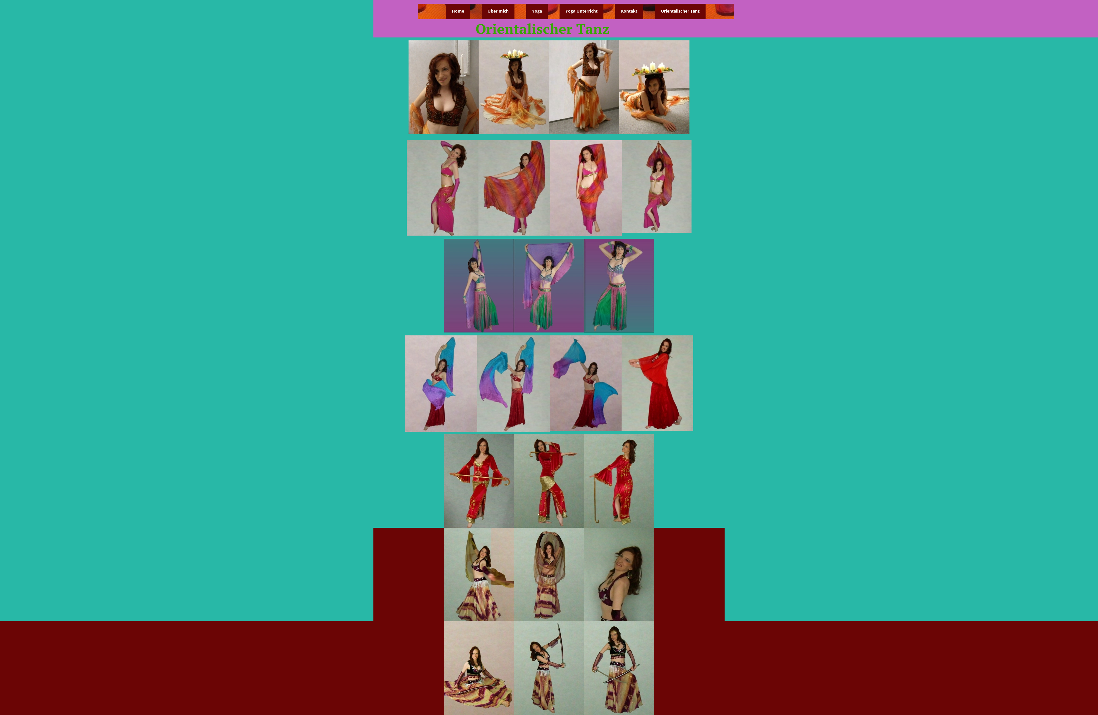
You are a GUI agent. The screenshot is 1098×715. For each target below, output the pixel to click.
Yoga (537, 11)
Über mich (498, 11)
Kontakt (629, 11)
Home (458, 11)
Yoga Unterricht (581, 11)
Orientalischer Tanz (680, 11)
